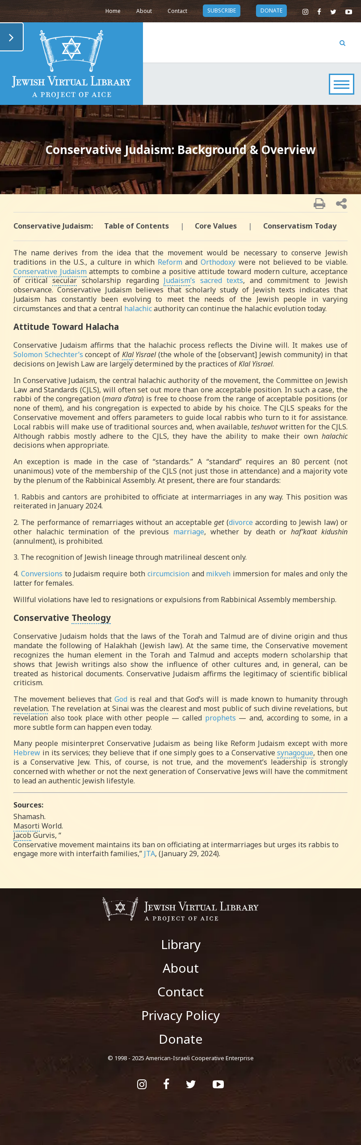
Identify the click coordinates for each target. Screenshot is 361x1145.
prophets (220, 718)
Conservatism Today (299, 226)
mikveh (218, 574)
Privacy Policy (180, 1015)
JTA (149, 853)
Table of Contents (136, 226)
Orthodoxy (218, 262)
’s (179, 280)
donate (271, 10)
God (120, 699)
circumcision (168, 574)
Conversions (42, 574)
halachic (138, 308)
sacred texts (221, 280)
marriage (188, 532)
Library (181, 944)
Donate (180, 1038)
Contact (177, 11)
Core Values (216, 226)
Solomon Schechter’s (48, 354)
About (144, 11)
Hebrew (26, 753)
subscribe (221, 10)
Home (113, 11)
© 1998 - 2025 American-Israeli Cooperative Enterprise (181, 1058)
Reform (170, 262)
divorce (241, 522)
